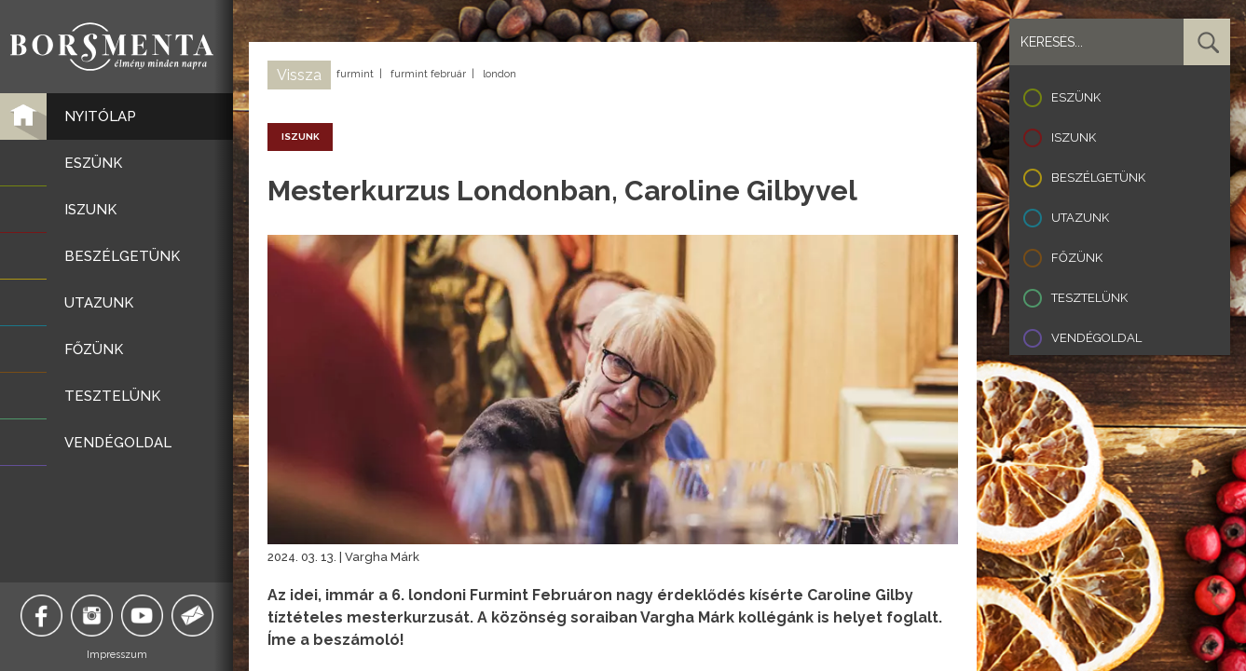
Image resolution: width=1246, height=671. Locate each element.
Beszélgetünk (1098, 178)
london (499, 74)
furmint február (428, 74)
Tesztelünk (1089, 298)
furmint (355, 74)
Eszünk (1076, 97)
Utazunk (1080, 218)
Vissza (299, 75)
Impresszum (117, 655)
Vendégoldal (1096, 338)
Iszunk (1073, 137)
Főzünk (1076, 258)
